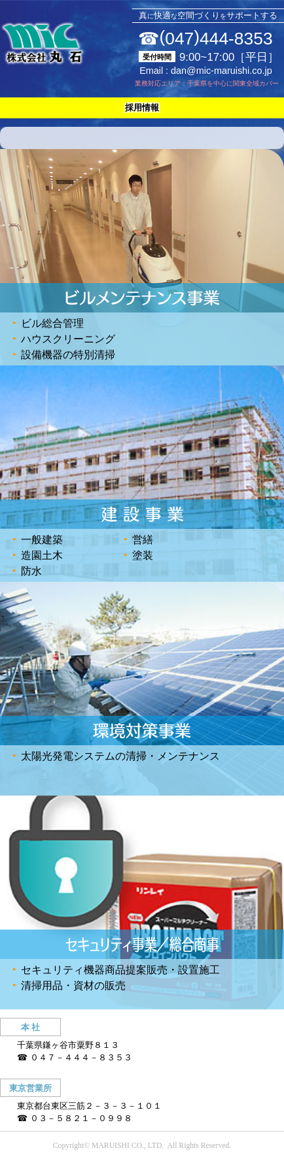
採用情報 (142, 107)
